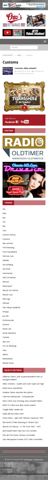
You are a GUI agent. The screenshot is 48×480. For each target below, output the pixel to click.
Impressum (28, 477)
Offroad (6, 303)
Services (6, 324)
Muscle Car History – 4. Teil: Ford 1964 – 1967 (22, 426)
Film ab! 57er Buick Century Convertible (19, 435)
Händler (6, 260)
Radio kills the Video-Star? (13, 414)
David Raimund (38, 71)
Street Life (7, 329)
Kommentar (8, 273)
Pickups (6, 311)
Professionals (8, 320)
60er (4, 213)
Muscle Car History (10, 290)
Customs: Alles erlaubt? (26, 68)
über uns (6, 341)
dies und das (8, 243)
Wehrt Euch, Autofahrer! (12, 388)
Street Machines (9, 333)
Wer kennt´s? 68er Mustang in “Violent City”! (21, 422)
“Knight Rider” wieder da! (13, 409)
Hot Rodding (8, 264)
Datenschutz (38, 477)
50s (4, 209)
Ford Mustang (8, 247)
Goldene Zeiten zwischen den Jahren (18, 392)
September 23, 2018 (23, 71)
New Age (6, 299)
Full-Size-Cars (8, 256)
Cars (19, 55)
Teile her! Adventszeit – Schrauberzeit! (18, 396)
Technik (6, 337)
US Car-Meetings (10, 346)
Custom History (9, 234)
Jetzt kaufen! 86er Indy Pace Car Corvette (20, 431)
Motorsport (7, 286)
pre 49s (6, 316)
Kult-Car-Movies (9, 277)
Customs (6, 239)
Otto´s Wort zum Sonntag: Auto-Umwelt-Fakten (22, 401)
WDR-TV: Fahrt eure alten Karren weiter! (19, 405)
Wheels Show (8, 363)
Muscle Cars (8, 294)
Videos (5, 354)
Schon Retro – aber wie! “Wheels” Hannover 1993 (23, 418)
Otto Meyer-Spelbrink (11, 307)
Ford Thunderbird (10, 252)
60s (4, 217)
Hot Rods (6, 269)
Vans (5, 350)
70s (4, 222)
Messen (6, 281)
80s (4, 226)
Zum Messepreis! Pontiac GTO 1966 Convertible (22, 439)
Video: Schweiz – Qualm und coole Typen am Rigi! (23, 384)
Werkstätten (8, 358)
